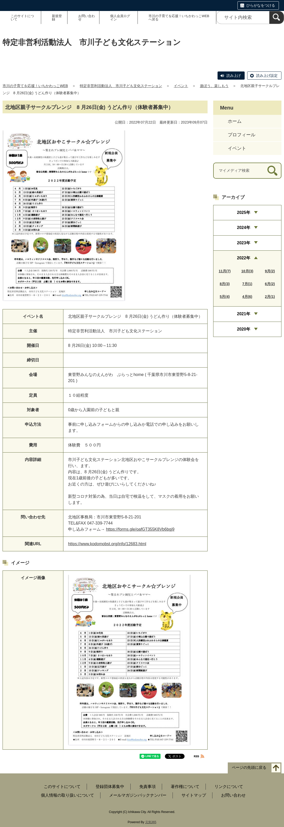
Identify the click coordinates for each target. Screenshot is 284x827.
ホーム (235, 121)
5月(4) (225, 297)
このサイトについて (22, 17)
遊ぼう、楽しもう (214, 86)
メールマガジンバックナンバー (137, 795)
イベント (181, 86)
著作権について (185, 786)
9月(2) (270, 271)
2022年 (243, 258)
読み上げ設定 (267, 76)
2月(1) (270, 297)
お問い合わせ (86, 17)
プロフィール (241, 134)
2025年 (243, 212)
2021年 (243, 314)
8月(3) (225, 284)
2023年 (243, 243)
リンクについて (228, 786)
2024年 (243, 227)
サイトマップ (193, 795)
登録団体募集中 (110, 786)
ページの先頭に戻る (249, 767)
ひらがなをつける (260, 5)
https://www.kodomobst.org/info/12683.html (107, 544)
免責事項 (147, 786)
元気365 (150, 822)
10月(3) (247, 271)
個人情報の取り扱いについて (67, 795)
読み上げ (233, 76)
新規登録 (57, 17)
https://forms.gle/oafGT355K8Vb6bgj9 (140, 529)
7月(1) (247, 284)
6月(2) (270, 284)
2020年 (243, 329)
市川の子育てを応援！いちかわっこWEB (35, 86)
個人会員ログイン (120, 17)
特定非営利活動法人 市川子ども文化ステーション (121, 86)
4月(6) (247, 297)
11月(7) (225, 271)
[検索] (276, 17)
